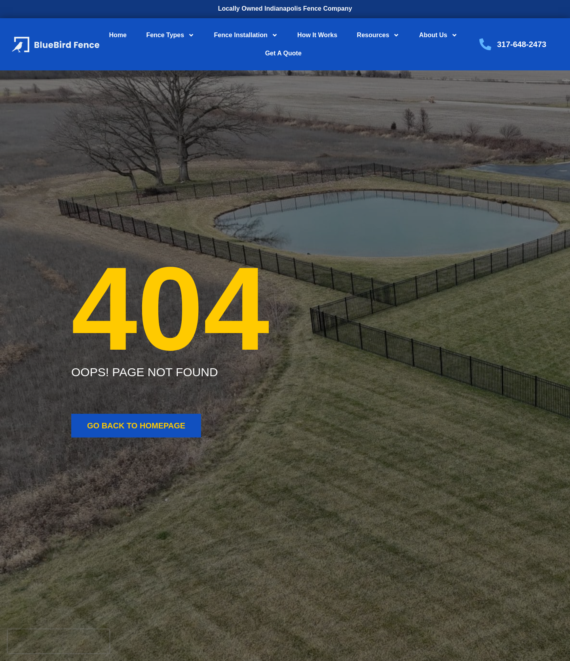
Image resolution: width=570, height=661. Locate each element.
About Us (438, 35)
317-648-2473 (522, 44)
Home (118, 35)
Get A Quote (283, 53)
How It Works (317, 35)
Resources (378, 35)
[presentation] (58, 641)
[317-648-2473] (485, 44)
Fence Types (170, 35)
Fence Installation (246, 35)
